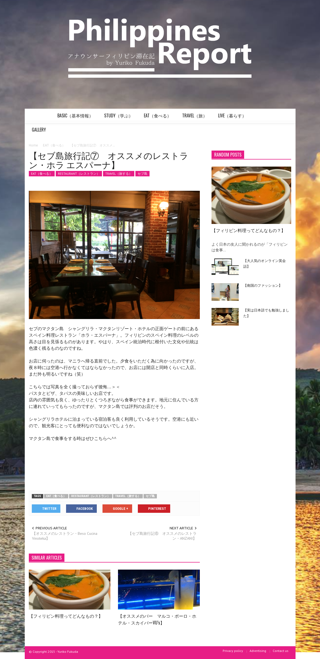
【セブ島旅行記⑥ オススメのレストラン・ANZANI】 (162, 536)
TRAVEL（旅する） (118, 173)
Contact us (280, 651)
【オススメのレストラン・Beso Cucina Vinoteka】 (64, 536)
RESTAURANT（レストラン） (79, 173)
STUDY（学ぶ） (119, 117)
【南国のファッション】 (262, 285)
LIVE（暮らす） (233, 117)
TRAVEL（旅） (195, 117)
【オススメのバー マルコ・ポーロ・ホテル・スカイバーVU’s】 (157, 619)
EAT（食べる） (158, 117)
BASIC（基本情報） (76, 117)
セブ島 (142, 173)
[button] (285, 115)
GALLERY (40, 131)
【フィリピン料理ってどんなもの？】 (66, 616)
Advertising (258, 651)
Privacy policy (233, 651)
